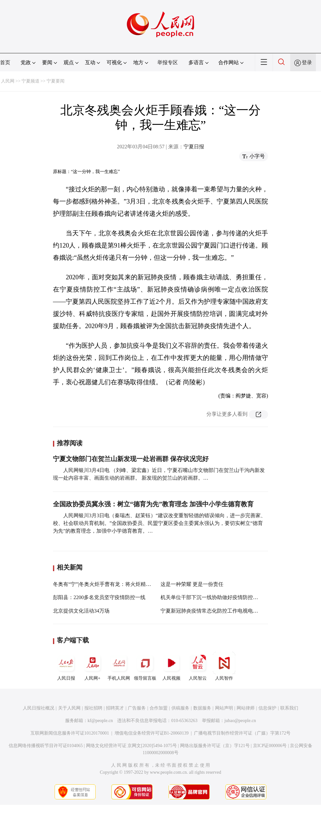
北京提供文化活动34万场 (81, 611)
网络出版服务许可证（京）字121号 (215, 745)
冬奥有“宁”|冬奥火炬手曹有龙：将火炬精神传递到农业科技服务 (125, 584)
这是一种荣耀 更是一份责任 (191, 584)
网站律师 (246, 708)
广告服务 (137, 708)
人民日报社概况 (38, 708)
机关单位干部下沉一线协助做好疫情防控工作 (211, 597)
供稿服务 (180, 708)
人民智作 (224, 666)
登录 (307, 62)
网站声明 (224, 708)
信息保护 (267, 708)
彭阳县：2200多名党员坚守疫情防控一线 (99, 597)
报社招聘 (93, 708)
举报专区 (167, 62)
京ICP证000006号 (270, 745)
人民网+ (92, 666)
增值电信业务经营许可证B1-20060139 (152, 733)
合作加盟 (159, 708)
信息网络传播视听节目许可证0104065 (46, 745)
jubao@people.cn (240, 720)
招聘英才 (115, 708)
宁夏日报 (194, 146)
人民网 (7, 81)
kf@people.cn (100, 720)
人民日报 (66, 666)
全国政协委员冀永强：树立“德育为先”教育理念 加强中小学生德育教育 (153, 504)
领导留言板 (145, 666)
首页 (5, 62)
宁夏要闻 (56, 81)
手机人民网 (119, 666)
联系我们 (289, 708)
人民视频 (171, 666)
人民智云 (198, 666)
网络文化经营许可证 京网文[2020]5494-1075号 (131, 745)
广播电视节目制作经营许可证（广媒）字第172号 (242, 733)
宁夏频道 (30, 81)
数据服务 (202, 708)
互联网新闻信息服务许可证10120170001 (69, 733)
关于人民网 (69, 708)
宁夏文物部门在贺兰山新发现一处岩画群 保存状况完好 (131, 458)
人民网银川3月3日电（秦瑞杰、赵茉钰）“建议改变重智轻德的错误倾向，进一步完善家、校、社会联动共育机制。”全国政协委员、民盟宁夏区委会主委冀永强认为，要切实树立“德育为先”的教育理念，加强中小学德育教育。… (159, 523)
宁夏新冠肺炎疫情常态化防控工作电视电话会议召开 (219, 611)
